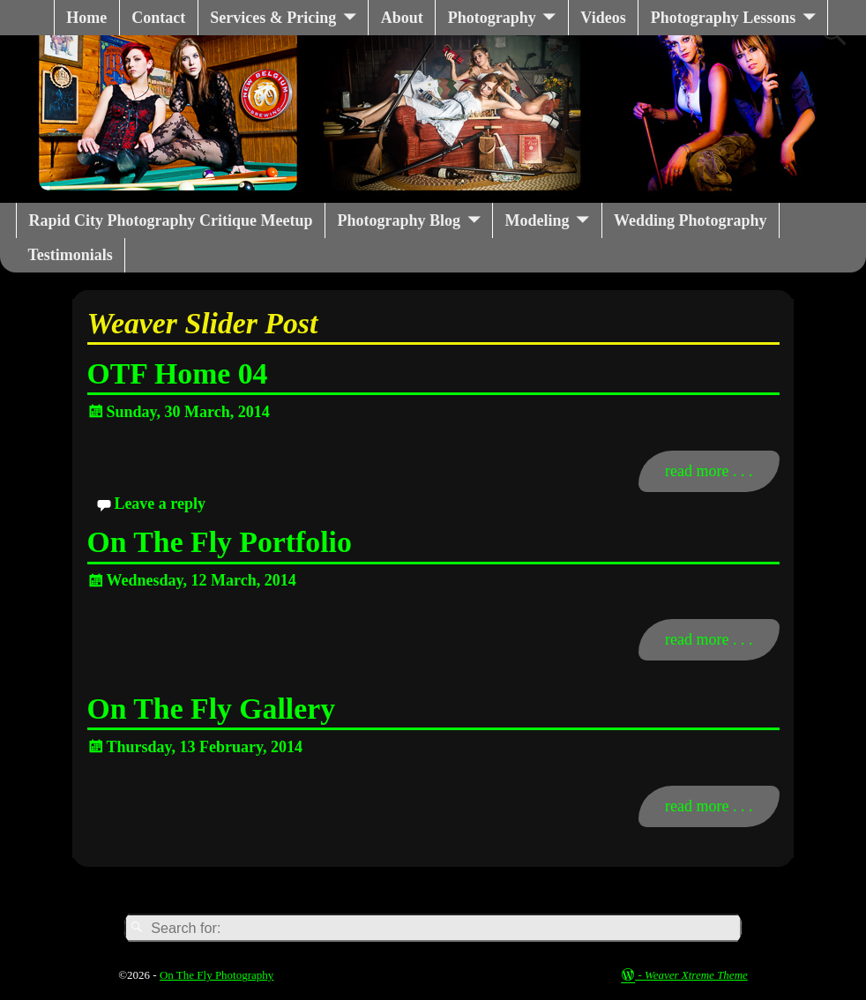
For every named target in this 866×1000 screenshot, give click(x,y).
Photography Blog (399, 220)
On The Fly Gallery (211, 708)
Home (86, 17)
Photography (492, 17)
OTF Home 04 (177, 373)
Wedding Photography (690, 220)
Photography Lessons (723, 17)
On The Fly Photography (216, 974)
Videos (602, 17)
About (402, 17)
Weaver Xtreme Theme (696, 974)
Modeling (537, 220)
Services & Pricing (273, 17)
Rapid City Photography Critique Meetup (171, 220)
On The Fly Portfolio (219, 542)
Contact (158, 17)
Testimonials (70, 255)
